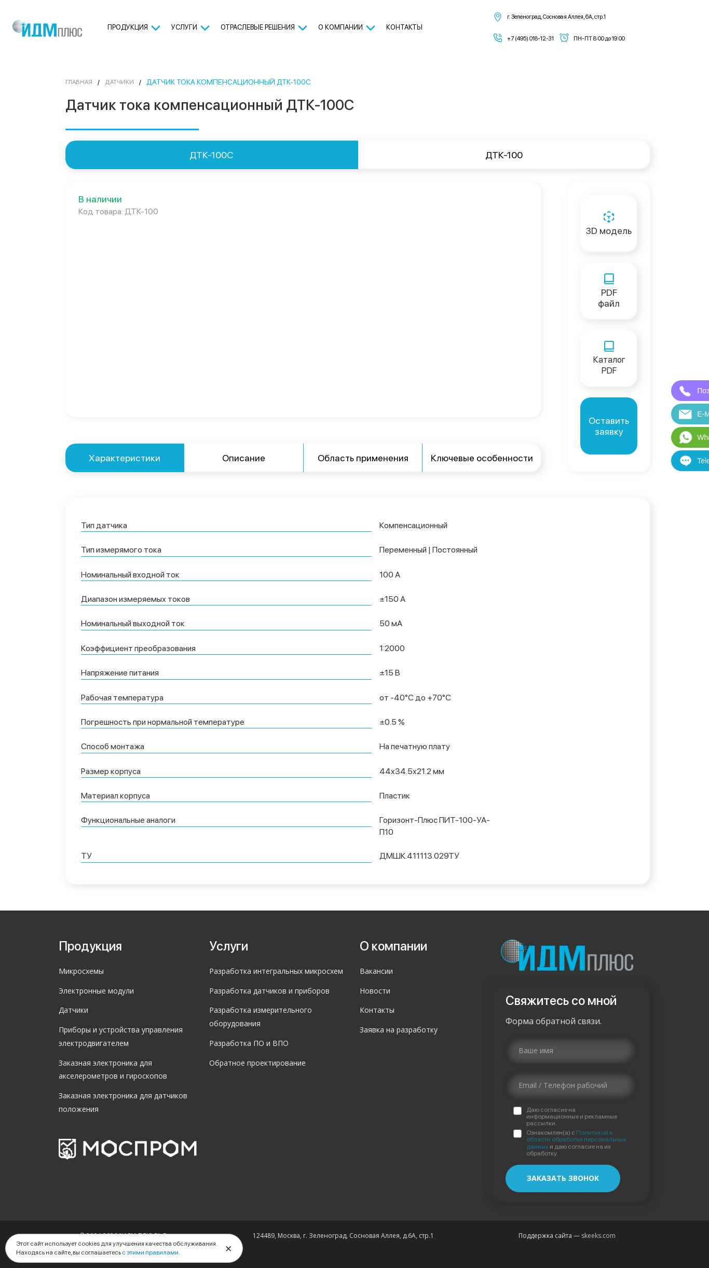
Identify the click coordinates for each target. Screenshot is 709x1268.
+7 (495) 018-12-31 (530, 38)
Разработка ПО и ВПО (249, 1043)
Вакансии (376, 971)
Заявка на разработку (399, 1030)
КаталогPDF (608, 358)
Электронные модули (96, 991)
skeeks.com (598, 1235)
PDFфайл (609, 291)
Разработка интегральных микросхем (276, 971)
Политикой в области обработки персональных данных (576, 1139)
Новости (375, 991)
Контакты (377, 1010)
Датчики (126, 82)
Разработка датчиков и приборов (269, 991)
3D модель (609, 223)
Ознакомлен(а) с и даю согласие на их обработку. (576, 1143)
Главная (81, 82)
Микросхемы (81, 971)
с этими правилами (150, 1252)
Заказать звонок (563, 1178)
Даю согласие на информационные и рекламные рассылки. (571, 1117)
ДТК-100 (504, 154)
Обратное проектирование (257, 1063)
